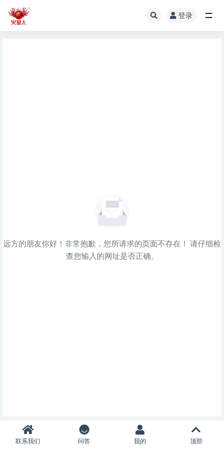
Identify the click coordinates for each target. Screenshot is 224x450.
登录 (181, 15)
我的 (140, 435)
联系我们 (28, 435)
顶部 (196, 435)
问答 (84, 435)
